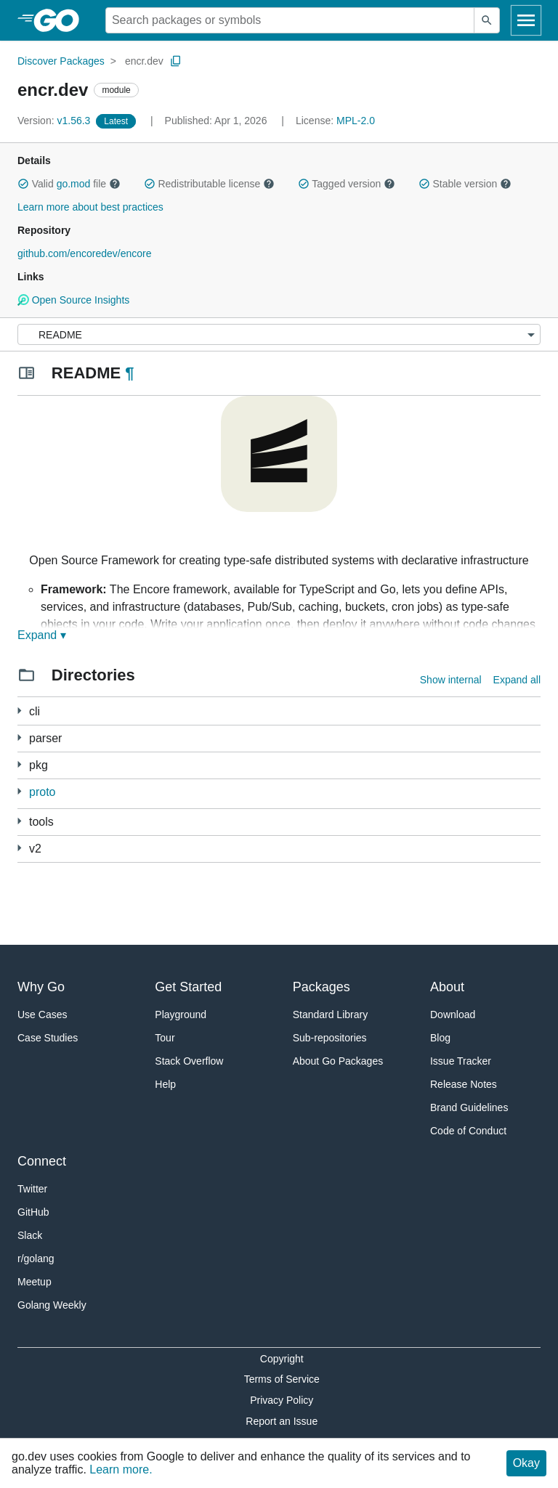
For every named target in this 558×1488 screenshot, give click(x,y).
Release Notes (463, 1084)
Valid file (69, 184)
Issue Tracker (460, 1061)
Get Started (188, 987)
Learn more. (120, 1469)
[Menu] (279, 334)
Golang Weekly (51, 1305)
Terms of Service (282, 1379)
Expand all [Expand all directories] (517, 680)
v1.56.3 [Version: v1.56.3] (55, 120)
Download (452, 1014)
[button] (23, 184)
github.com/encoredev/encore (84, 253)
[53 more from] (19, 711)
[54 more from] (19, 764)
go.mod (74, 184)
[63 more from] (19, 848)
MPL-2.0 (355, 120)
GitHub (33, 1212)
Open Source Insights (73, 300)
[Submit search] (487, 20)
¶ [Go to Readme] (129, 373)
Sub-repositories (330, 1038)
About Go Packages (338, 1061)
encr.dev (144, 61)
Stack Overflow (189, 1061)
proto (42, 792)
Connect (41, 1161)
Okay (526, 1463)
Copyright (282, 1359)
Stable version (465, 184)
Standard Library (330, 1014)
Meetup (34, 1282)
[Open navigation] (526, 20)
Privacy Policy (281, 1400)
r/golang (35, 1258)
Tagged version (346, 184)
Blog (440, 1038)
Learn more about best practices (90, 207)
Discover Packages (61, 61)
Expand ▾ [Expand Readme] (41, 635)
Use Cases (42, 1014)
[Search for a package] (289, 20)
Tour (164, 1038)
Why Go (41, 987)
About (447, 987)
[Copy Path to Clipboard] (175, 61)
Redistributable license (209, 184)
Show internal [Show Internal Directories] (451, 680)
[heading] (61, 20)
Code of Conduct (468, 1131)
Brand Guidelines (469, 1107)
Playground (180, 1014)
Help (165, 1084)
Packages (321, 987)
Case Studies (47, 1038)
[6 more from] (19, 791)
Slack (29, 1235)
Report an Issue (282, 1421)
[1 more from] (19, 737)
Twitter (32, 1189)
